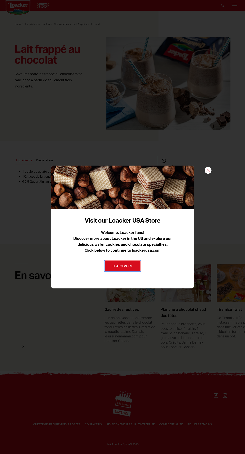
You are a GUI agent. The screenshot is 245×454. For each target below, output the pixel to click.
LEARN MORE (123, 266)
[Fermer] (208, 171)
